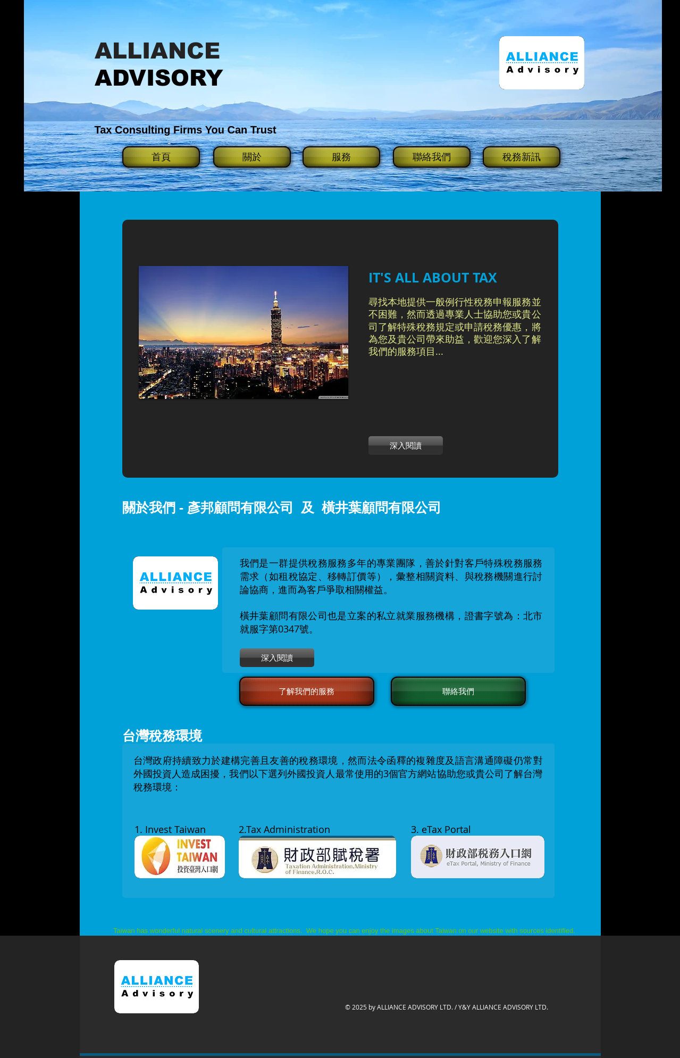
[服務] (341, 157)
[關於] (252, 157)
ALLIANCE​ (157, 50)
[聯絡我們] (432, 157)
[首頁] (161, 157)
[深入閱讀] (405, 445)
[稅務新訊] (521, 157)
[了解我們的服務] (306, 691)
